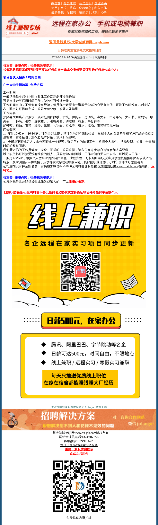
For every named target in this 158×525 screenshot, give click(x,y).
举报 (63, 8)
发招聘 (71, 12)
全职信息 (85, 8)
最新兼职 (57, 12)
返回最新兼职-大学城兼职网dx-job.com (79, 42)
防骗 (73, 8)
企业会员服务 (79, 453)
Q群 (104, 12)
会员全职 (85, 3)
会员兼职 (69, 3)
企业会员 (100, 3)
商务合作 (100, 8)
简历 (54, 8)
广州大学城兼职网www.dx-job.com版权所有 (79, 433)
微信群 (55, 3)
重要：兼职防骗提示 (79, 449)
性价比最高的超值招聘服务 (79, 445)
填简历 (83, 12)
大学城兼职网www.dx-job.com (118, 166)
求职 (94, 12)
